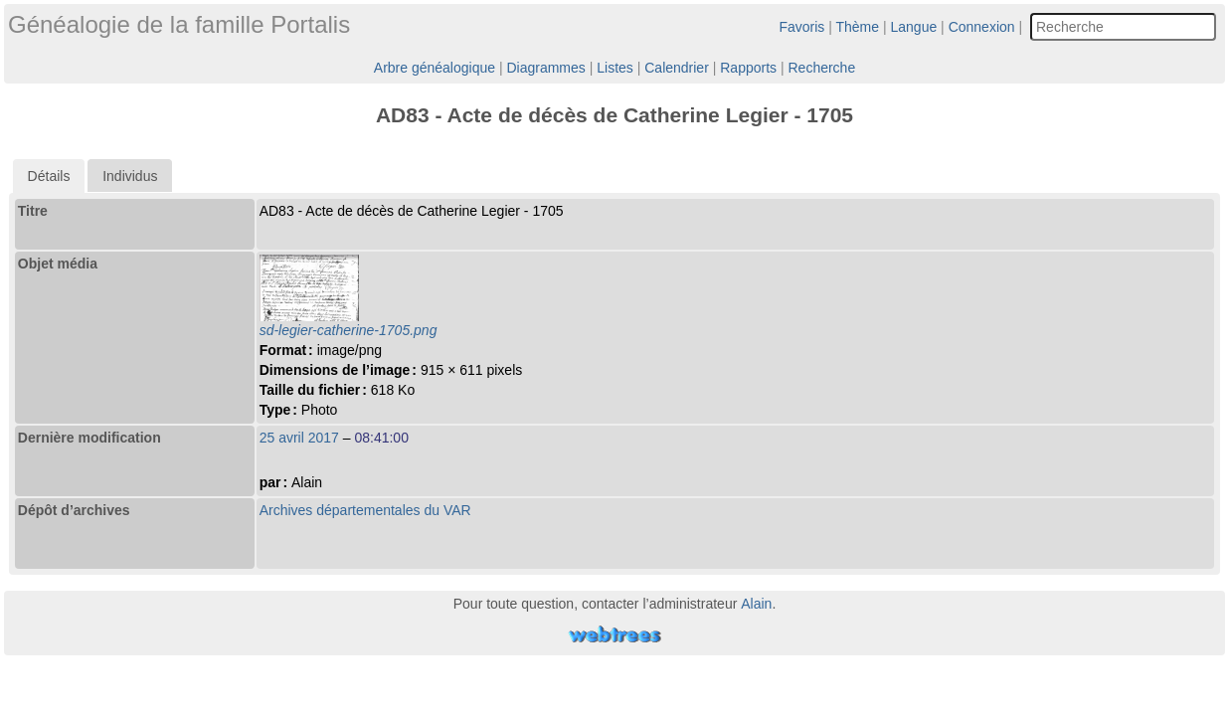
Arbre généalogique (434, 68)
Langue (914, 27)
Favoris (801, 27)
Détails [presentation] (49, 176)
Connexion (982, 27)
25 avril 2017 (299, 438)
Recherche (821, 68)
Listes (615, 68)
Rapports (748, 68)
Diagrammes (545, 68)
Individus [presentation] (129, 176)
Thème (858, 27)
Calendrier (676, 68)
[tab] (49, 176)
